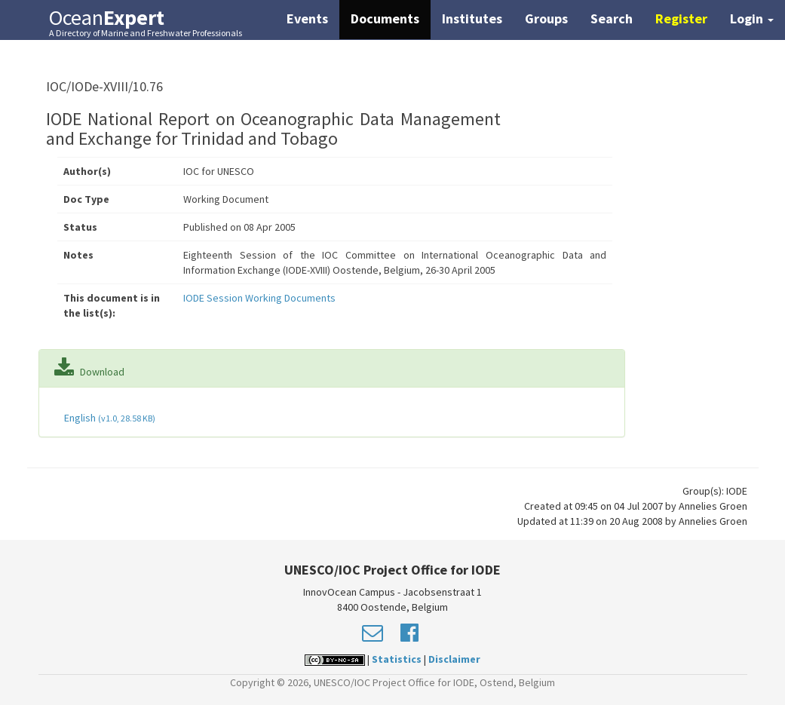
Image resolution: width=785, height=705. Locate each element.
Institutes (472, 18)
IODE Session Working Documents (259, 298)
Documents (385, 18)
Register (681, 18)
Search (611, 18)
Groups (546, 18)
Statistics (397, 659)
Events (307, 18)
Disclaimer (454, 659)
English (108, 418)
